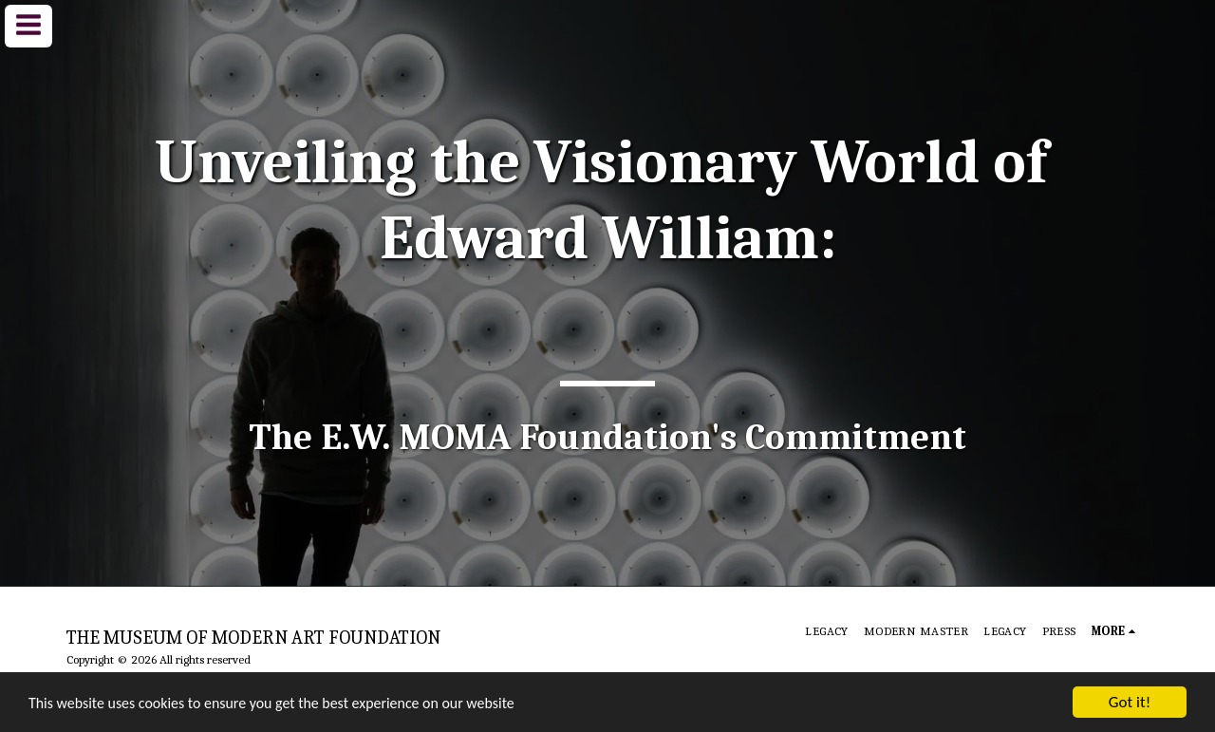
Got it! (1129, 702)
